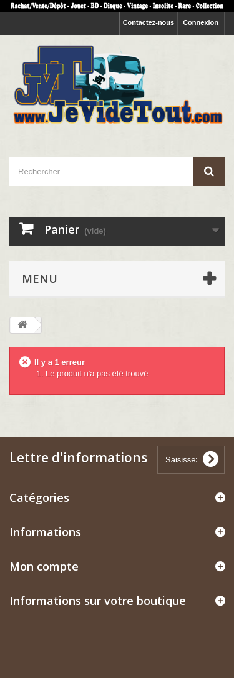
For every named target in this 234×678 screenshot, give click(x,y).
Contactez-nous (149, 22)
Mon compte (44, 566)
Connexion (200, 22)
